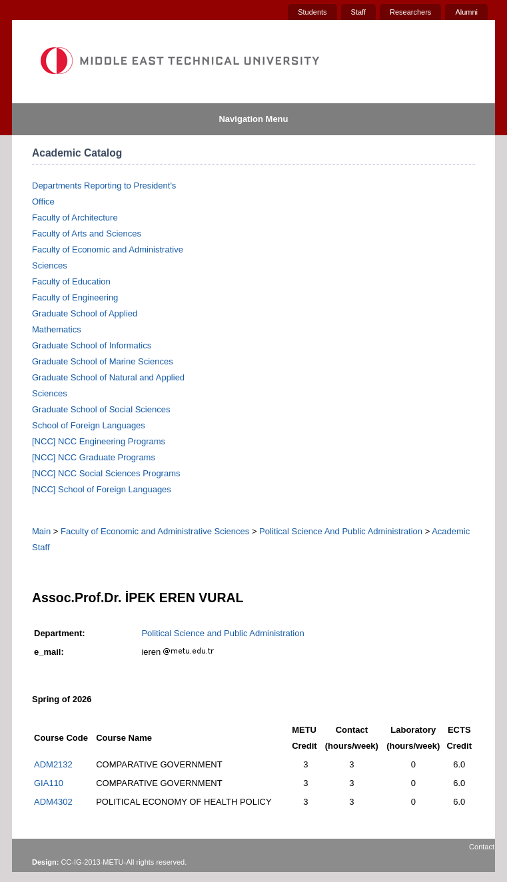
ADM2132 (53, 764)
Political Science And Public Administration (340, 531)
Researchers (410, 12)
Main (41, 531)
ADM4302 (53, 802)
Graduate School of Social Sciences (101, 409)
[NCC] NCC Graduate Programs (93, 457)
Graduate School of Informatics (91, 345)
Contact (481, 846)
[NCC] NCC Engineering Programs (98, 441)
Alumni (466, 12)
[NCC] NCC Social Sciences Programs (106, 473)
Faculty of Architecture (75, 217)
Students (312, 12)
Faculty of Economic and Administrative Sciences (155, 531)
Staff (358, 12)
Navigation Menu (253, 119)
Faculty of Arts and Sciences (86, 233)
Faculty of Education (71, 281)
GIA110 (48, 783)
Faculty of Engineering (75, 297)
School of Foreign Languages (88, 425)
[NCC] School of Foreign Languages (101, 489)
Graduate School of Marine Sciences (102, 361)
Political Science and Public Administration (222, 633)
